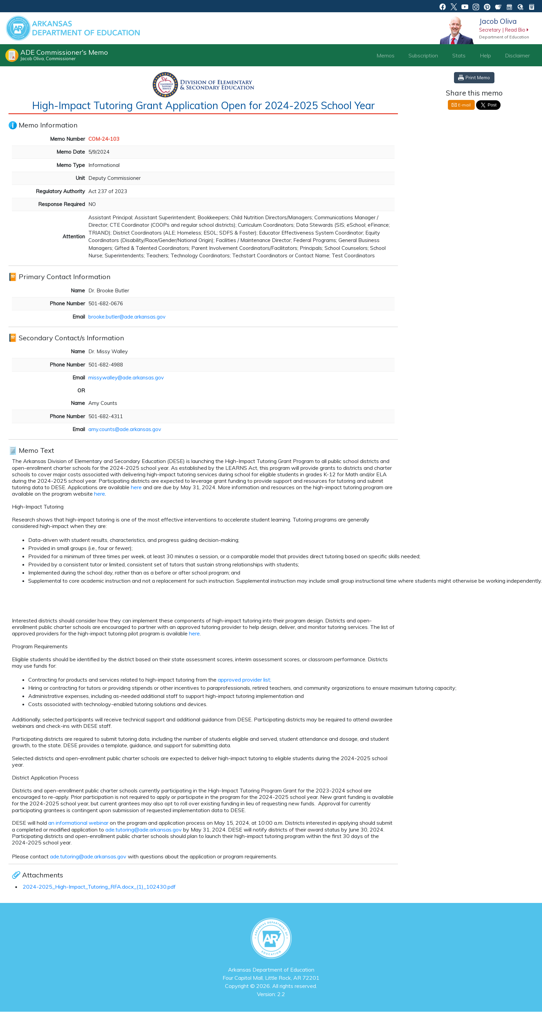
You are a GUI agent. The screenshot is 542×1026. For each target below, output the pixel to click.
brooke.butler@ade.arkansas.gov (126, 316)
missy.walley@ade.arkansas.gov (126, 377)
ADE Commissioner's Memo (64, 55)
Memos (386, 55)
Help (485, 55)
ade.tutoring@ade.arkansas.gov (143, 829)
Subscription (423, 55)
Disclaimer (517, 55)
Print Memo (478, 77)
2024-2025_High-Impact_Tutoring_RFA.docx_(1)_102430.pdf (99, 886)
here (136, 487)
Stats (459, 55)
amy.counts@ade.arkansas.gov (124, 429)
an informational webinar (77, 822)
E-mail (464, 104)
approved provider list (243, 679)
